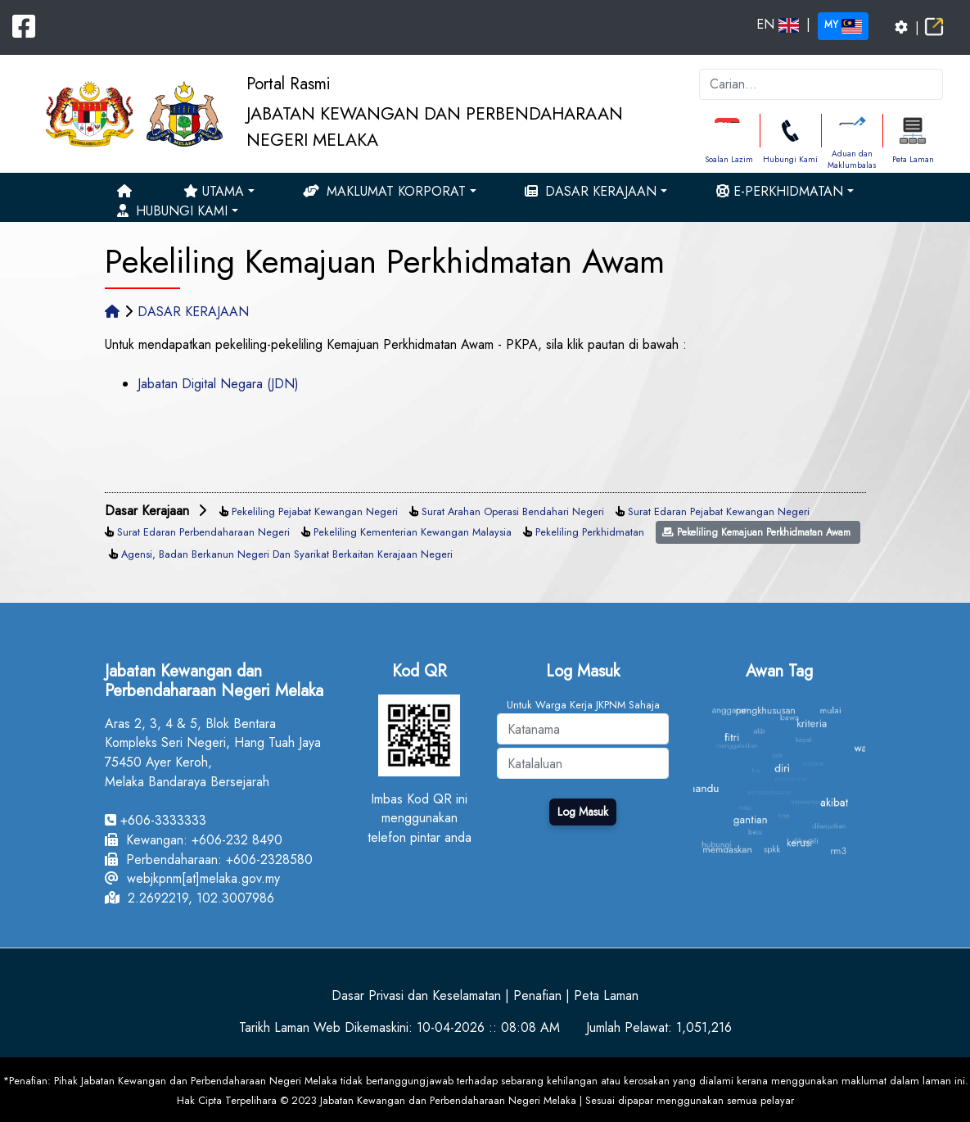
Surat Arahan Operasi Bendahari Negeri (513, 511)
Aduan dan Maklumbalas (852, 159)
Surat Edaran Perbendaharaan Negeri (203, 532)
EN (777, 24)
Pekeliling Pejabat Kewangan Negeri (315, 511)
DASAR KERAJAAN (193, 311)
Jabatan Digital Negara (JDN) (218, 383)
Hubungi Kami (790, 159)
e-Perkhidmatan (779, 191)
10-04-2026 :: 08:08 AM (488, 1027)
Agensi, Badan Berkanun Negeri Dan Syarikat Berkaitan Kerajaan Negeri (287, 554)
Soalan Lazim (729, 159)
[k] (821, 84)
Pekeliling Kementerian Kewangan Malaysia (413, 532)
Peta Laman (913, 159)
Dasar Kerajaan (590, 191)
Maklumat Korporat (384, 191)
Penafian (537, 995)
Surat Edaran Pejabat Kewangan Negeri (719, 511)
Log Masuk (582, 811)
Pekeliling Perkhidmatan (589, 532)
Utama (213, 191)
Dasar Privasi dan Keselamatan (416, 995)
